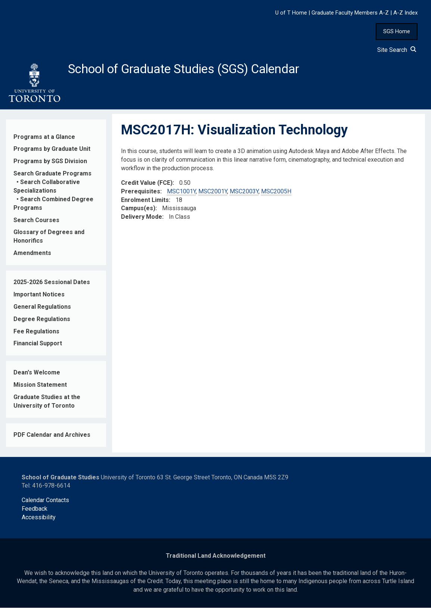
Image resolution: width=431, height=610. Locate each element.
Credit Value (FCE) (147, 185)
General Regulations (42, 308)
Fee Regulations (36, 333)
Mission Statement (40, 386)
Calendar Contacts (45, 502)
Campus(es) (138, 210)
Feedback (34, 510)
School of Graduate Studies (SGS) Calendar (197, 70)
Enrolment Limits (145, 201)
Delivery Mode (141, 218)
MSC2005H (276, 193)
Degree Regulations (41, 320)
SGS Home (396, 31)
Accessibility (39, 519)
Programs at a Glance (44, 138)
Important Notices (39, 296)
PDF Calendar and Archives (51, 437)
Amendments (32, 255)
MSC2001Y (212, 193)
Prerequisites (140, 193)
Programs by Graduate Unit (51, 151)
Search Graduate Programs (52, 175)
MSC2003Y (244, 193)
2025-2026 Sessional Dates (51, 284)
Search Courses (36, 221)
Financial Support (37, 345)
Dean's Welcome (36, 374)
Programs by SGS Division (50, 163)
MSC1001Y (181, 193)
